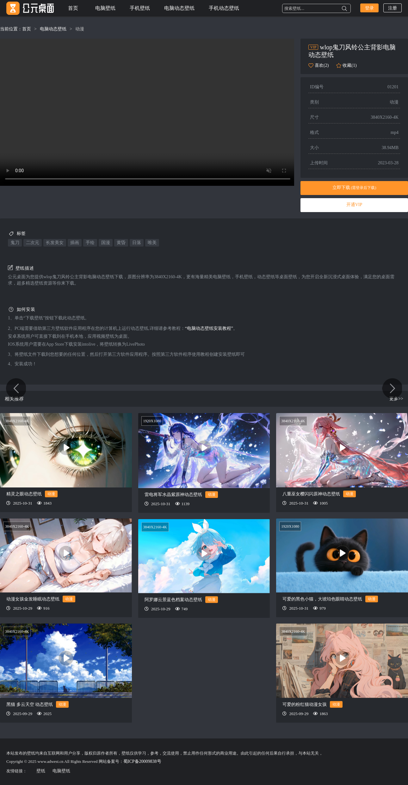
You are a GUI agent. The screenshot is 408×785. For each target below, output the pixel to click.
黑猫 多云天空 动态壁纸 (29, 704)
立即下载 (354, 187)
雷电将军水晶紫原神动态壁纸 (173, 494)
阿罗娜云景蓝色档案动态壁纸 (173, 599)
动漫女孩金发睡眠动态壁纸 (32, 599)
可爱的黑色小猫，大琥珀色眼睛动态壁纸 (322, 599)
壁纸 (40, 771)
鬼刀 (14, 242)
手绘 (90, 242)
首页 (73, 8)
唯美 (152, 242)
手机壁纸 (140, 8)
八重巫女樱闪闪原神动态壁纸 (311, 494)
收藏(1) (349, 65)
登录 (369, 8)
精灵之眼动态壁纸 (24, 494)
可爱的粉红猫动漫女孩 (304, 704)
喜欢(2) (322, 65)
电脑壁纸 (105, 8)
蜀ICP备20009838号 (142, 761)
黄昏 (121, 242)
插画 (74, 242)
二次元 (32, 242)
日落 (136, 242)
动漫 (79, 29)
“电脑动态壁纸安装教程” (209, 328)
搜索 (344, 8)
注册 (392, 8)
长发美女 (55, 242)
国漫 (105, 242)
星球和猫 (391, 392)
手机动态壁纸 (224, 8)
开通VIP (354, 204)
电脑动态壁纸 (179, 8)
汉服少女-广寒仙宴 (16, 392)
